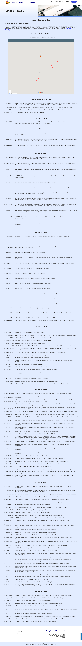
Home (52, 1)
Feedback (81, 636)
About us (56, 1)
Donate (73, 1)
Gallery (63, 1)
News (60, 1)
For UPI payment (9, 30)
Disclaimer (19, 633)
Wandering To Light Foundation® (23, 2)
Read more (68, 28)
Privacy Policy (20, 636)
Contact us (68, 1)
